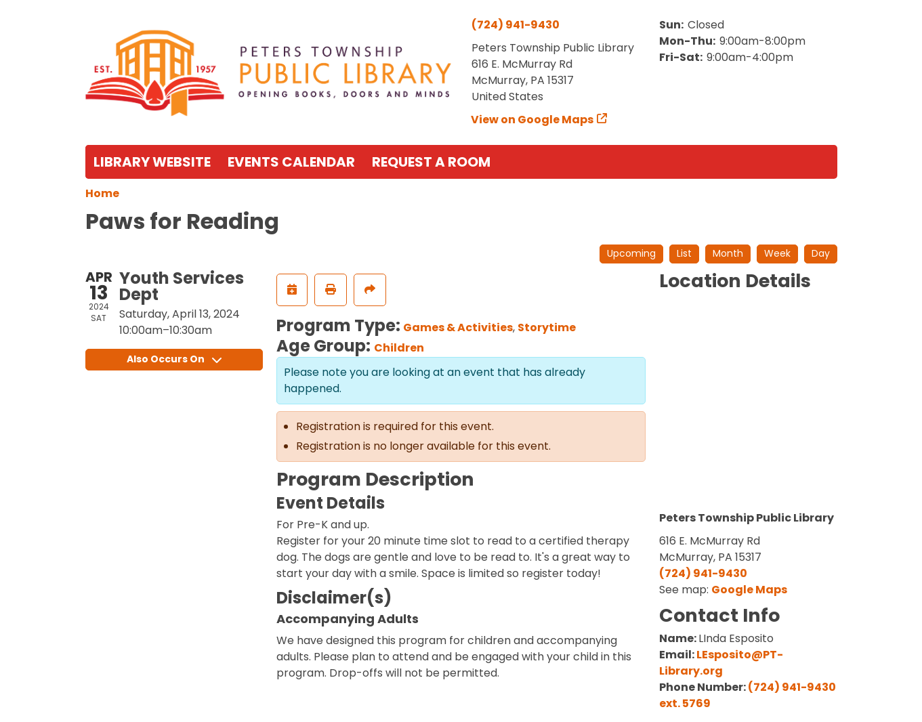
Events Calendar (291, 161)
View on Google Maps (532, 119)
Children (399, 348)
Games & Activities (458, 327)
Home (102, 193)
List (684, 253)
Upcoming (631, 253)
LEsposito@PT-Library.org (721, 663)
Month (728, 253)
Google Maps (749, 589)
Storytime (547, 327)
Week (777, 253)
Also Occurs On (174, 359)
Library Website (152, 161)
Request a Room (431, 161)
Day (821, 253)
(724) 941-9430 (516, 25)
